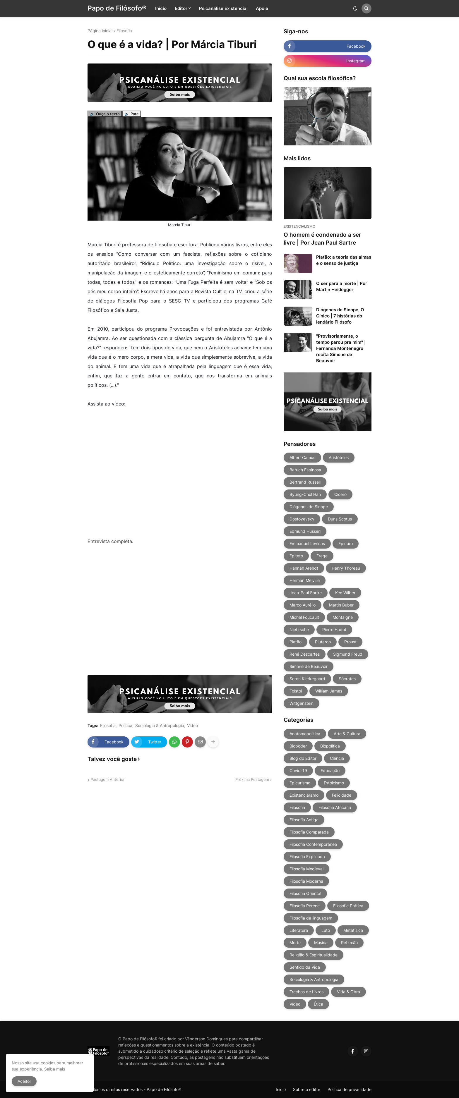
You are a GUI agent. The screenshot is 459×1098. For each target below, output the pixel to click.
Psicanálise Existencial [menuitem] (223, 8)
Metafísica (353, 930)
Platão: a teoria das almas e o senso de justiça (343, 260)
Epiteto (296, 555)
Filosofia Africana (334, 807)
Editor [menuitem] (181, 8)
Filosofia (124, 31)
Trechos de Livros (306, 991)
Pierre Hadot (334, 629)
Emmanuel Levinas (307, 543)
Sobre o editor (306, 1089)
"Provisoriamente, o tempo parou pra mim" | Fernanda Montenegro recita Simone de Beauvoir (341, 348)
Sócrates (347, 678)
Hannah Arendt (304, 568)
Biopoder (298, 745)
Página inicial (100, 31)
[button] (355, 8)
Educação (330, 770)
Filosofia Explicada (307, 856)
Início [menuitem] (161, 8)
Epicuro (345, 543)
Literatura (299, 930)
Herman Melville (305, 580)
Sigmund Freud (347, 654)
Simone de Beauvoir (309, 666)
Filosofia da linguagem (311, 917)
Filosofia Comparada (309, 831)
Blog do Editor (303, 758)
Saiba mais (54, 1068)
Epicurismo (300, 782)
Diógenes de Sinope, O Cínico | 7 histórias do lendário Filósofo (340, 316)
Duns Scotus (340, 518)
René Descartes (305, 654)
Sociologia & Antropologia (159, 726)
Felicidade (341, 795)
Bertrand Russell (305, 482)
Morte (295, 942)
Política (125, 726)
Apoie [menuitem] (262, 8)
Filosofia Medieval (306, 868)
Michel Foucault (304, 617)
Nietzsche (299, 629)
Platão (296, 641)
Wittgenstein (302, 703)
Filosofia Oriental (305, 893)
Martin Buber (341, 604)
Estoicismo (334, 782)
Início (281, 1089)
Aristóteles (339, 457)
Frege (322, 555)
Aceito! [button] (24, 1081)
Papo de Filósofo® (117, 8)
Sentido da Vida (305, 967)
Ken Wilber (345, 592)
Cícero (340, 494)
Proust (350, 641)
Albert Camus (302, 457)
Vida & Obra (348, 991)
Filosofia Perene (305, 905)
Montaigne (343, 617)
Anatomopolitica (305, 733)
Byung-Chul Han (305, 494)
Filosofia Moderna (306, 881)
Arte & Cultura (347, 733)
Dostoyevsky (302, 518)
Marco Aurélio (303, 604)
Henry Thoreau (346, 568)
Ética (318, 1003)
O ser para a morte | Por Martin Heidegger (341, 286)
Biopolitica (330, 745)
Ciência (337, 758)
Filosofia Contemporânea (313, 844)
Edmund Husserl (305, 531)
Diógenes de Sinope (309, 506)
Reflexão (349, 942)
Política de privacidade (349, 1089)
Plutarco (323, 641)
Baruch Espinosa (305, 469)
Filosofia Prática (348, 905)
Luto (325, 930)
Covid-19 (298, 770)
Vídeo (192, 726)
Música (321, 942)
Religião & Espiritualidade (314, 954)
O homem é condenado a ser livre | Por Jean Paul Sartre (322, 238)
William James (328, 690)
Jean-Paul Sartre (306, 592)
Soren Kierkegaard (307, 678)
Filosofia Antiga (304, 819)
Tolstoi (296, 690)
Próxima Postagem (252, 779)
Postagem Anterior (107, 779)
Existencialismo (304, 795)
